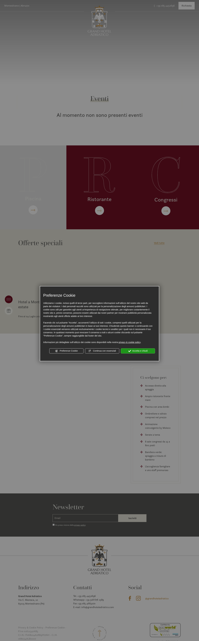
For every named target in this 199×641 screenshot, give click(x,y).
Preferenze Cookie (66, 351)
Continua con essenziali (102, 351)
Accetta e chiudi (138, 351)
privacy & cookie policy (130, 342)
